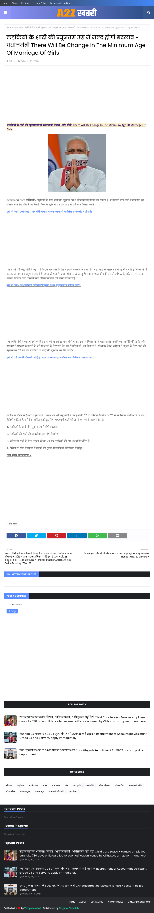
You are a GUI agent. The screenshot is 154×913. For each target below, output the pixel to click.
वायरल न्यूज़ (39, 791)
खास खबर (19, 27)
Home (5, 3)
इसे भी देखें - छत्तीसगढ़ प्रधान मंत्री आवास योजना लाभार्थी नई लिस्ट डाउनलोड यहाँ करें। (50, 211)
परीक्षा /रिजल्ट (104, 785)
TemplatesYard (32, 908)
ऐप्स (45, 785)
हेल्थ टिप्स (73, 791)
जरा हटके (77, 785)
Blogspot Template (69, 908)
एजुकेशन (20, 785)
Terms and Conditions (61, 3)
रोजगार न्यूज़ (25, 791)
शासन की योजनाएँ (56, 791)
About (15, 3)
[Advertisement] (77, 94)
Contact (25, 3)
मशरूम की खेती (135, 785)
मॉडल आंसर (10, 791)
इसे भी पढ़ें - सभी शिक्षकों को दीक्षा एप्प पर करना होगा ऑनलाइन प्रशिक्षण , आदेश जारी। (51, 357)
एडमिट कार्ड (33, 785)
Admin (12, 61)
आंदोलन (9, 785)
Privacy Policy (39, 3)
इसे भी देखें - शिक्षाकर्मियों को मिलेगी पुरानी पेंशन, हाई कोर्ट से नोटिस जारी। (44, 285)
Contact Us (97, 901)
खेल (66, 785)
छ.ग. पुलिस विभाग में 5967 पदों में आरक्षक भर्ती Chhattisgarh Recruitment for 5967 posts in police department (81, 752)
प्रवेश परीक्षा (119, 785)
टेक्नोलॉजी (89, 785)
